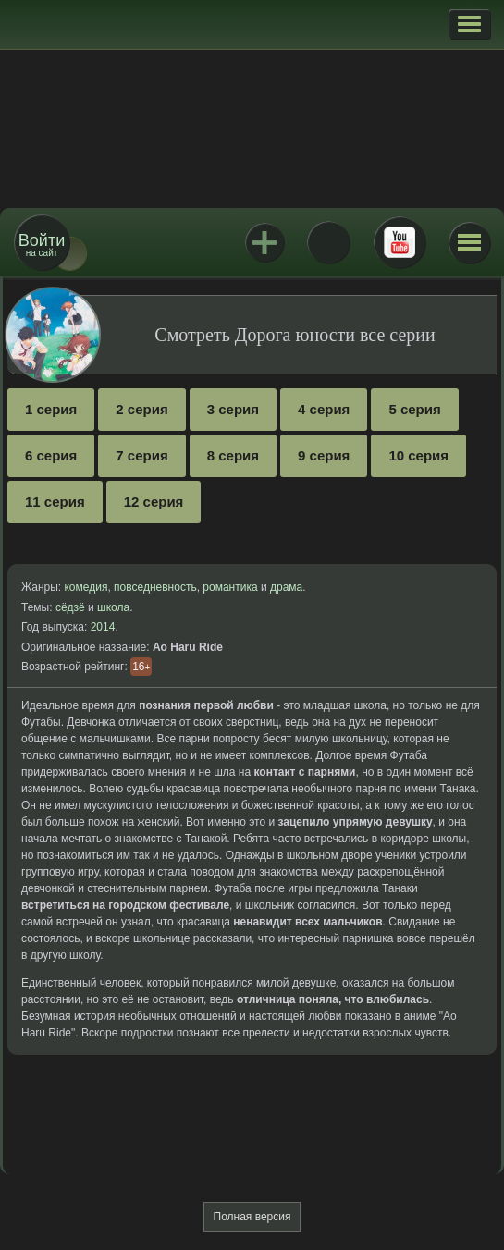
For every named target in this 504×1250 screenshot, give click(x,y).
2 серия (141, 409)
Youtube (399, 242)
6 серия (51, 455)
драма (286, 587)
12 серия (154, 501)
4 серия (324, 409)
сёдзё (70, 607)
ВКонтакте (328, 242)
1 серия (51, 409)
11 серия (55, 501)
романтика (230, 587)
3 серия (233, 409)
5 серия (414, 409)
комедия (85, 587)
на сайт (41, 244)
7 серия (141, 455)
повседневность (155, 587)
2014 (103, 626)
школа (113, 607)
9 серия (324, 455)
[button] (469, 24)
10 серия (418, 455)
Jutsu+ (264, 242)
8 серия (233, 455)
